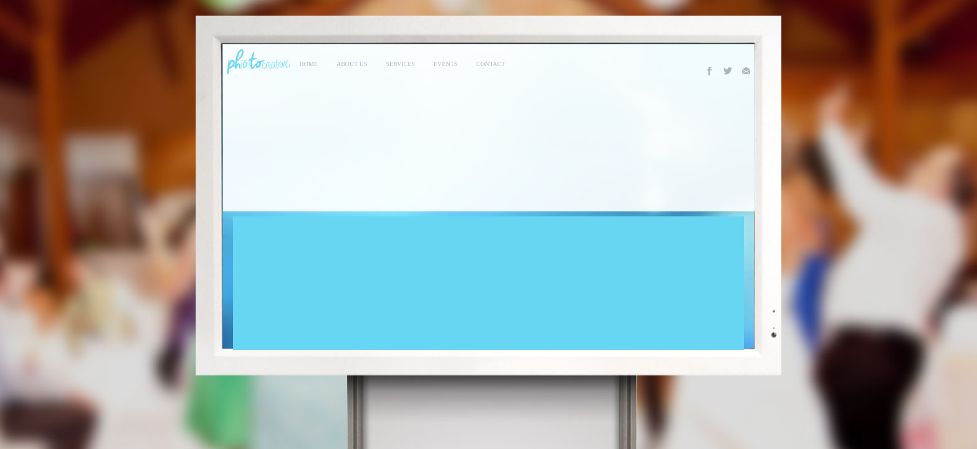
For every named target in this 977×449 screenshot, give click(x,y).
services (400, 63)
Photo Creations (256, 61)
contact (490, 63)
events (445, 63)
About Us (352, 63)
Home (309, 63)
